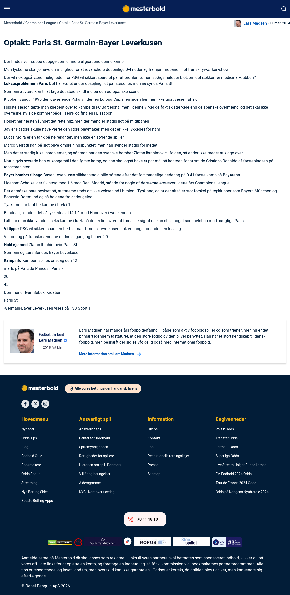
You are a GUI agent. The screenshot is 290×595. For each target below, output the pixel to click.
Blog (24, 447)
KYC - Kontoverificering (97, 492)
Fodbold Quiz (31, 456)
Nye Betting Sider (34, 492)
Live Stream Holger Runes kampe (241, 465)
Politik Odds (225, 429)
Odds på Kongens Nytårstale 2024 (242, 492)
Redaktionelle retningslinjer (168, 456)
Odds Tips (29, 438)
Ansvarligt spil (95, 419)
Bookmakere (31, 465)
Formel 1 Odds (227, 447)
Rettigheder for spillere (96, 456)
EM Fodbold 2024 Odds (234, 474)
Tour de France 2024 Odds (236, 483)
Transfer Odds (227, 438)
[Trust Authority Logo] (103, 542)
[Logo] (43, 389)
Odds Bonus (30, 474)
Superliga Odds (227, 456)
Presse (153, 465)
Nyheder (27, 429)
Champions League (40, 23)
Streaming (29, 483)
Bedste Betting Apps (37, 500)
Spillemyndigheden (93, 447)
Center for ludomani (94, 438)
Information (161, 419)
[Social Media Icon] (25, 404)
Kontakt (154, 438)
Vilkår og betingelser (94, 474)
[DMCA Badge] (60, 542)
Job (151, 447)
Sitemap (154, 474)
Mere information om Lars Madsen (110, 354)
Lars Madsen (255, 23)
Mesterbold (13, 23)
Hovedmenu (34, 419)
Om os (153, 429)
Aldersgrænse (90, 483)
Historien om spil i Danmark (100, 465)
